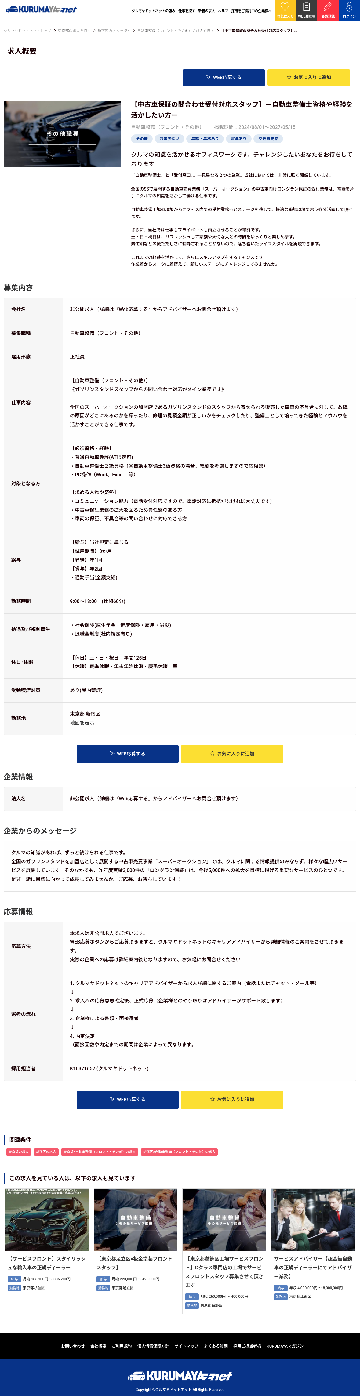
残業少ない (170, 138)
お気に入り (309, 77)
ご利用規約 (122, 1346)
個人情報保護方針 (153, 1346)
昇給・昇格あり (205, 138)
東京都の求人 (19, 1153)
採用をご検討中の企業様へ (251, 10)
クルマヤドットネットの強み (153, 10)
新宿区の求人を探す (113, 31)
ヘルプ (223, 10)
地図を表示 (82, 723)
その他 (142, 138)
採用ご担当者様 (247, 1346)
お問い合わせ (73, 1346)
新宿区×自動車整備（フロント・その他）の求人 (179, 1153)
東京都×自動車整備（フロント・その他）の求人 (100, 1153)
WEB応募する (223, 77)
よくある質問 (216, 1346)
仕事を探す (186, 10)
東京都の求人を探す (74, 31)
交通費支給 (268, 138)
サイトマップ (186, 1346)
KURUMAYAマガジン (285, 1346)
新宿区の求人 (46, 1153)
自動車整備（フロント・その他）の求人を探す (175, 31)
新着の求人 (206, 10)
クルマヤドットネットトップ (27, 31)
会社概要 (98, 1346)
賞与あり (239, 138)
